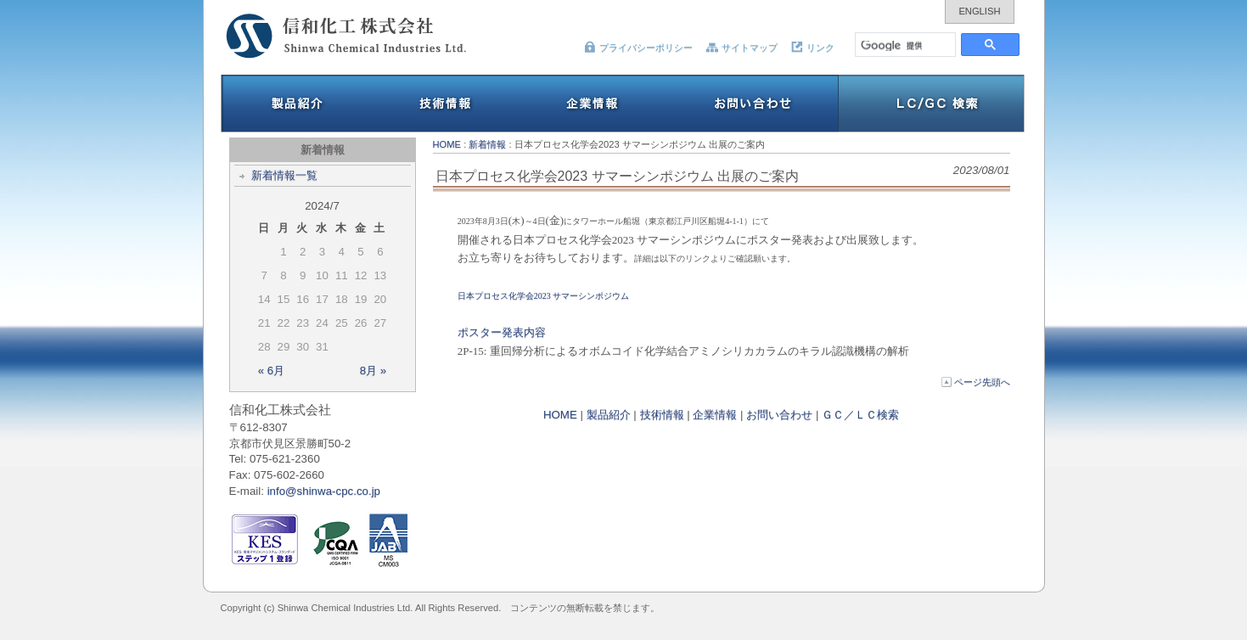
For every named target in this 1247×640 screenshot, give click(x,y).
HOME (447, 144)
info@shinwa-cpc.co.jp (323, 491)
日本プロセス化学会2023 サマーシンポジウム (544, 295)
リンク (812, 47)
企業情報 (715, 414)
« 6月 (271, 370)
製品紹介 (609, 414)
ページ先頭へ (975, 382)
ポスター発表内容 (502, 332)
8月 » (373, 370)
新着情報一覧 (284, 175)
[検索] (906, 44)
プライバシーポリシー (638, 47)
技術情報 (662, 414)
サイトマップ (741, 47)
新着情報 (487, 144)
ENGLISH (979, 11)
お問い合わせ (779, 414)
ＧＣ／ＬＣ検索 (860, 414)
